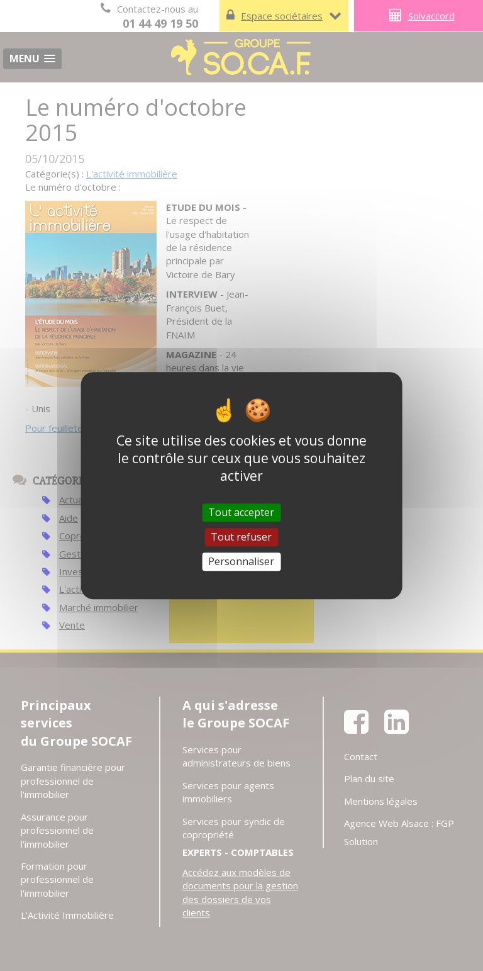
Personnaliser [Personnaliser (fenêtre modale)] (241, 561)
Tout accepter (241, 512)
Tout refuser (241, 537)
